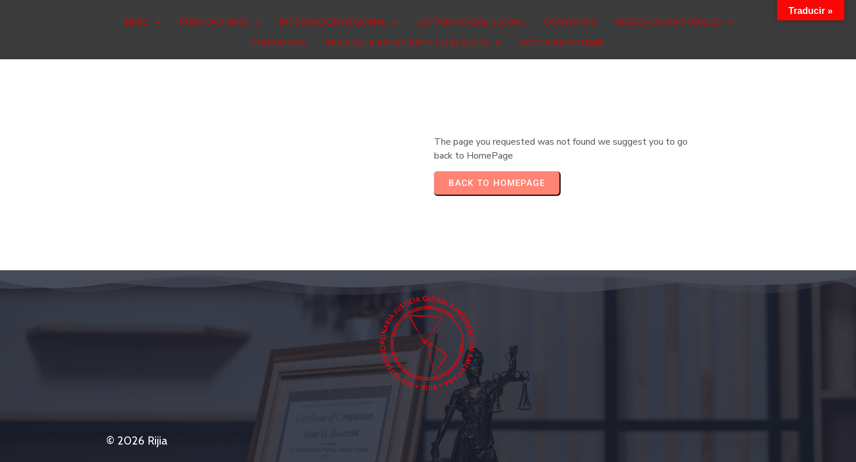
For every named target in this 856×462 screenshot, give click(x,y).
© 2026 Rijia (137, 440)
